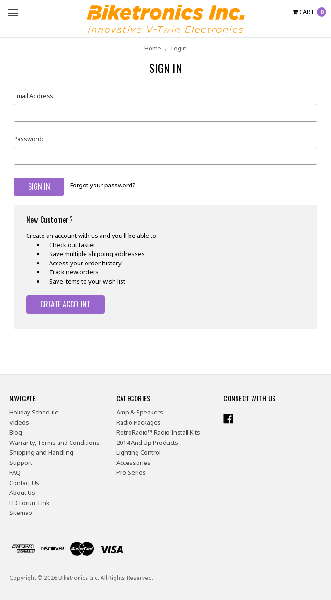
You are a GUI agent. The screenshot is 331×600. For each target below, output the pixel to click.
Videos (19, 422)
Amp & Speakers (139, 412)
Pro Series (131, 472)
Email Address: (34, 96)
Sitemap (20, 512)
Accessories (133, 462)
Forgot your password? (103, 185)
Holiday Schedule (33, 412)
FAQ (15, 472)
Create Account (65, 303)
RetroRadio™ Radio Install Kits (158, 432)
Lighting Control (138, 452)
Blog (15, 432)
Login (179, 48)
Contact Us (24, 482)
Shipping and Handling (41, 452)
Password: (28, 139)
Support (20, 462)
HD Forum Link (29, 502)
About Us (22, 492)
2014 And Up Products (147, 442)
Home (152, 48)
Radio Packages (138, 422)
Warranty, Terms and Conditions (54, 442)
